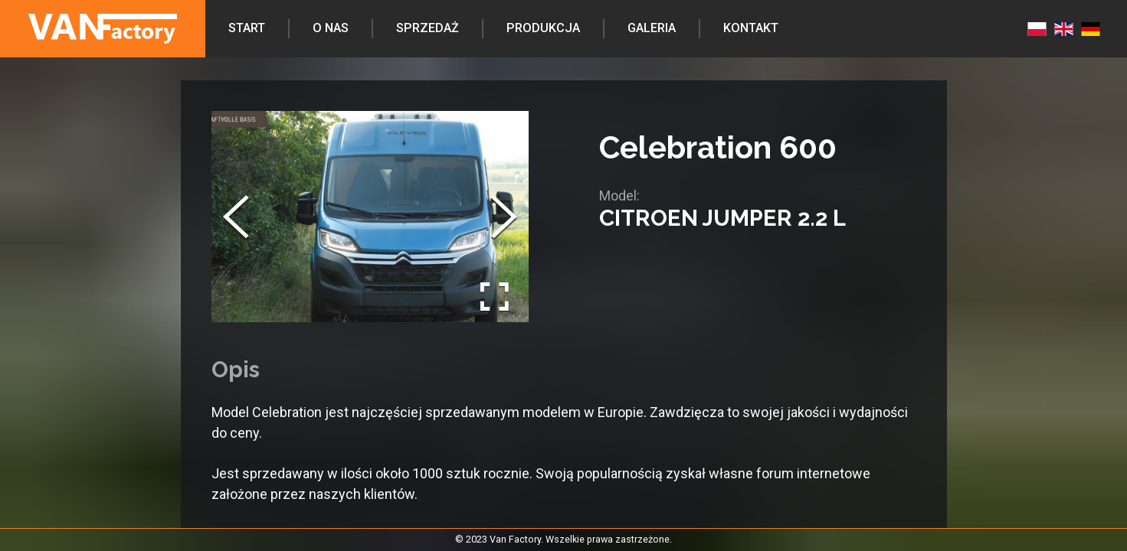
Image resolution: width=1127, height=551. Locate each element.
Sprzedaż (427, 28)
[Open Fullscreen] (494, 297)
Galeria (651, 28)
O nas (331, 28)
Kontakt (750, 28)
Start (246, 28)
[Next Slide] (504, 216)
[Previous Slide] (235, 216)
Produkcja (543, 28)
